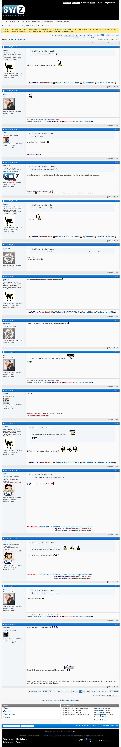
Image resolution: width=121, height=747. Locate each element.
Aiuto (100, 3)
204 (106, 35)
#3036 (116, 244)
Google (7, 717)
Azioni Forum (37, 22)
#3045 (116, 624)
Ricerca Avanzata (63, 22)
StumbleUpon (10, 714)
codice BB (99, 708)
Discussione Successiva (69, 700)
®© (67, 529)
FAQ (18, 22)
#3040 (116, 390)
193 (84, 35)
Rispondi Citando (112, 87)
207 (117, 35)
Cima (117, 695)
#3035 (116, 201)
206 (113, 35)
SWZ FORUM (10, 22)
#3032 (116, 90)
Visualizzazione (112, 43)
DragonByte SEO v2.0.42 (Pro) (50, 735)
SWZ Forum (88, 739)
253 (79, 37)
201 (95, 35)
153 (80, 35)
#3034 (116, 162)
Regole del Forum (100, 720)
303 (83, 37)
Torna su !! (20, 742)
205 (109, 35)
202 (98, 35)
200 (91, 35)
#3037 (116, 276)
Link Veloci (48, 22)
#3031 (116, 47)
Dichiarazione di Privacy (107, 725)
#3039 (116, 352)
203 (102, 35)
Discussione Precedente (51, 700)
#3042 (116, 470)
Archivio (97, 725)
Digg (7, 708)
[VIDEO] (103, 715)
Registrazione (110, 3)
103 (77, 35)
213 (75, 37)
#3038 (116, 320)
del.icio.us (8, 711)
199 (87, 35)
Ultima (92, 37)
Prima (67, 35)
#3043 (116, 538)
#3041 (116, 423)
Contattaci (78, 725)
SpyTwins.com (8, 742)
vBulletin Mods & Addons (67, 735)
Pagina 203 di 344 (57, 35)
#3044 (116, 586)
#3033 (116, 129)
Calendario (26, 22)
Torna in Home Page (88, 725)
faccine (99, 710)
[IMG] (102, 712)
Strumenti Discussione (98, 43)
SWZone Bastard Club (18, 39)
